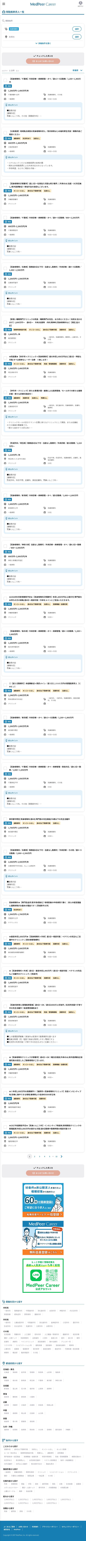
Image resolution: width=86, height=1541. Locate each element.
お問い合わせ (23, 1527)
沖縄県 (67, 1429)
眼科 (78, 1338)
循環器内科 (18, 1310)
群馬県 (23, 1380)
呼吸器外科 (32, 1322)
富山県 (15, 1388)
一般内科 (7, 1310)
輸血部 (15, 1352)
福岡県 (6, 1429)
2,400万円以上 (37, 1503)
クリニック (42, 1472)
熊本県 (32, 1429)
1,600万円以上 (51, 1499)
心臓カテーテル (9, 1491)
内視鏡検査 (53, 1487)
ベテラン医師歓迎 (50, 1460)
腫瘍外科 (66, 1334)
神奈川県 (58, 1380)
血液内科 (52, 1310)
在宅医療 (7, 1334)
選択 (77, 29)
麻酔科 (15, 1341)
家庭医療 (7, 1314)
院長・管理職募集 (61, 1456)
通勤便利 (50, 1453)
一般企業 (41, 1476)
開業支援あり (76, 1456)
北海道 (6, 1372)
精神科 (71, 1345)
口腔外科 (39, 1326)
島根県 (15, 1413)
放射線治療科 (60, 1345)
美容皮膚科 (47, 1349)
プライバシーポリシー (50, 1527)
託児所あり (8, 1460)
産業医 (16, 1349)
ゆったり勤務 (61, 1449)
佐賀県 (15, 1429)
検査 (22, 1484)
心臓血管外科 (19, 1322)
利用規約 (35, 1527)
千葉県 (40, 1380)
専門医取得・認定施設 (12, 1456)
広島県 (32, 1413)
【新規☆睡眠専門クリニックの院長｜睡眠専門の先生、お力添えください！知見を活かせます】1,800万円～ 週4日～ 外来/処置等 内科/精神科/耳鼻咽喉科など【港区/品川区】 (45, 322)
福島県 (57, 1372)
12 (56, 1156)
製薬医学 (26, 1349)
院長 (5, 1511)
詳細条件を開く (43, 43)
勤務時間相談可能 (27, 1453)
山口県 (40, 1413)
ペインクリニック (27, 1341)
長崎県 (23, 1429)
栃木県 (15, 1380)
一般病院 (7, 1472)
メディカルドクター (11, 1487)
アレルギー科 (66, 1341)
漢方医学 (36, 1349)
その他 (35, 1352)
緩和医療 (39, 1345)
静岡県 (15, 1397)
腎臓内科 (17, 1334)
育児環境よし (20, 1460)
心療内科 (7, 1349)
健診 (5, 1476)
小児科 (44, 1338)
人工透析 (27, 1334)
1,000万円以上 (9, 1499)
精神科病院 (30, 1472)
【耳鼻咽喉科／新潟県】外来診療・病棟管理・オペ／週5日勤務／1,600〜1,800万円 (43, 495)
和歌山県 (50, 1405)
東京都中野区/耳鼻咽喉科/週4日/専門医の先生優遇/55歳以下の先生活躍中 (39, 819)
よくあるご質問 (9, 1527)
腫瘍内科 (38, 1314)
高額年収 (7, 1449)
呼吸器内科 (30, 1310)
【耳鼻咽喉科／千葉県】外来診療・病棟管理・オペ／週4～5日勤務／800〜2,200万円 (44, 217)
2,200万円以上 (23, 1503)
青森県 (15, 1372)
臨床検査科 (25, 1352)
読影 (36, 1484)
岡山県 (23, 1413)
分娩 (60, 1484)
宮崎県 (49, 1429)
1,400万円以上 (37, 1499)
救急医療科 (42, 1341)
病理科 (6, 1352)
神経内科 (63, 1310)
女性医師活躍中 (34, 1460)
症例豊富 (60, 1453)
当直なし (35, 1449)
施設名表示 (50, 1464)
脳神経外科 (55, 1322)
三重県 (32, 1397)
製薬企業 (31, 1476)
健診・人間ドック (10, 1338)
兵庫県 (32, 1405)
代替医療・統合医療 (72, 1349)
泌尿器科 (35, 1338)
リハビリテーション (56, 1472)
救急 (53, 1484)
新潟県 (6, 1388)
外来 (5, 1484)
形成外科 (7, 1326)
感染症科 (17, 1314)
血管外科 (49, 1326)
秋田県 (40, 1372)
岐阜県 (6, 1397)
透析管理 (45, 1484)
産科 (62, 1338)
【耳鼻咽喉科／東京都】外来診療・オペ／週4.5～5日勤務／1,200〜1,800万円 (41, 717)
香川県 (15, 1421)
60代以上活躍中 (21, 1464)
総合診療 (76, 1334)
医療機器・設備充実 (31, 1456)
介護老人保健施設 (17, 1476)
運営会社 (7, 1529)
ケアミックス (72, 1472)
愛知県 (23, 1397)
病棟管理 (14, 1484)
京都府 (15, 1405)
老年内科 (38, 1334)
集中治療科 (53, 1341)
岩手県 (23, 1372)
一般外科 (7, 1322)
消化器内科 (42, 1310)
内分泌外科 (18, 1326)
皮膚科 (6, 1341)
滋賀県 (6, 1405)
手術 (29, 1484)
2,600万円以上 (51, 1503)
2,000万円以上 (9, 1503)
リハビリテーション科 (24, 1345)
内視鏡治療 (64, 1487)
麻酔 (20, 1491)
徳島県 (6, 1421)
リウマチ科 (8, 1345)
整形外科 (76, 1322)
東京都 (49, 1380)
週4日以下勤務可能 (21, 1449)
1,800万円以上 (66, 1499)
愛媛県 (23, 1421)
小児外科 (66, 1322)
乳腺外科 (29, 1326)
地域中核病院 (46, 1456)
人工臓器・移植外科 (52, 1334)
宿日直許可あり (36, 1464)
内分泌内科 (74, 1310)
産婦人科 (54, 1338)
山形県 (49, 1372)
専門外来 (42, 1487)
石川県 (23, 1388)
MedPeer (17, 1529)
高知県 (32, 1421)
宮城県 (32, 1372)
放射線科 (49, 1345)
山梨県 (40, 1388)
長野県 (49, 1388)
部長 (21, 1511)
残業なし (40, 1453)
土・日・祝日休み (10, 1453)
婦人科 (70, 1338)
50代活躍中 (8, 1464)
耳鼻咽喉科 (25, 1338)
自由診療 (29, 1491)
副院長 (13, 1511)
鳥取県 (6, 1413)
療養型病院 (18, 1472)
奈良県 (40, 1405)
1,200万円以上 (23, 1499)
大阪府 (23, 1405)
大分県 (40, 1429)
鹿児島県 (58, 1429)
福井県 (32, 1388)
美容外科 (58, 1349)
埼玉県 (32, 1380)
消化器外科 (43, 1322)
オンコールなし (47, 1449)
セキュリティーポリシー (70, 1527)
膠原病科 (27, 1314)
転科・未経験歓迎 (67, 1460)
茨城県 (6, 1380)
